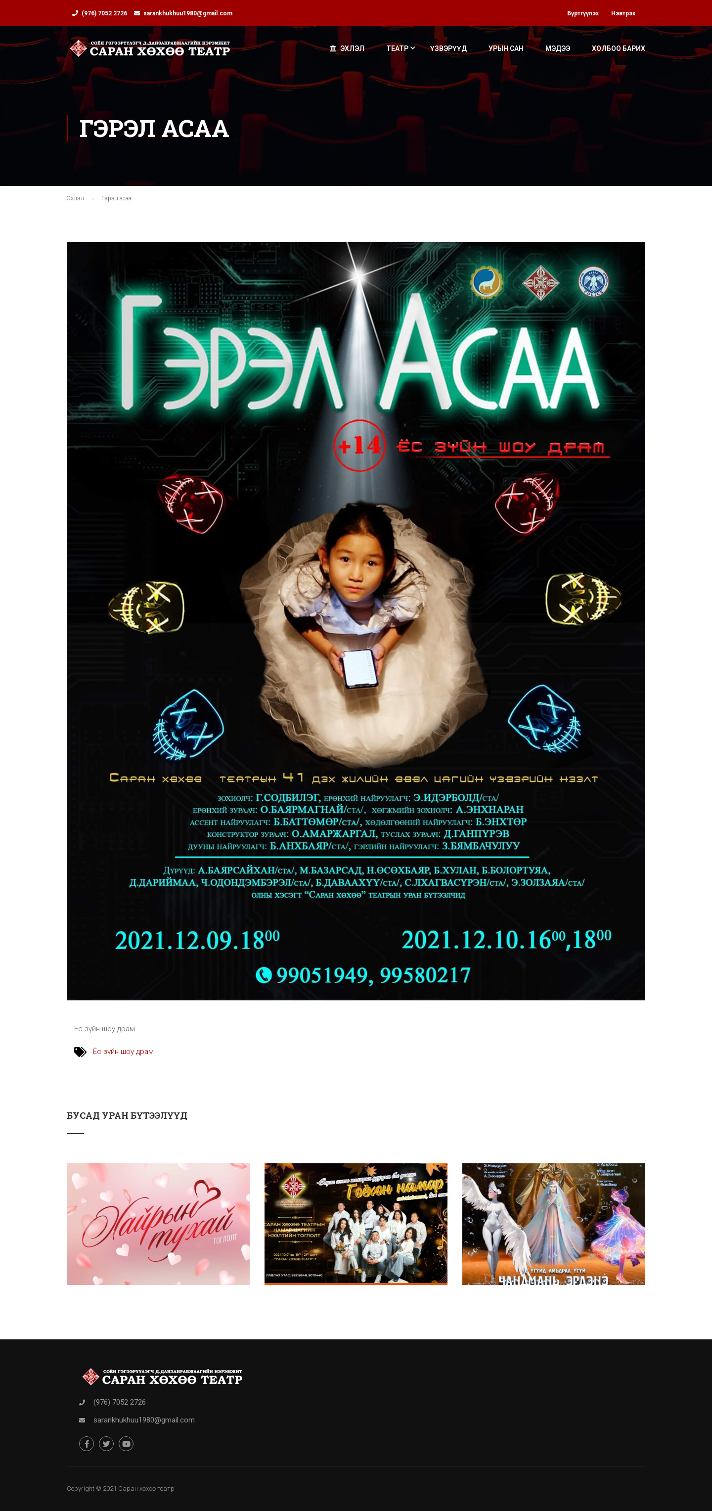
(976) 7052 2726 (104, 13)
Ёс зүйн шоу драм (123, 1051)
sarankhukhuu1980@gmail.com (187, 13)
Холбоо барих (618, 48)
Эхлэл (347, 48)
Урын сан (506, 48)
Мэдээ (557, 48)
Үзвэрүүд (448, 48)
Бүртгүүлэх (583, 13)
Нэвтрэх (623, 13)
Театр (397, 48)
